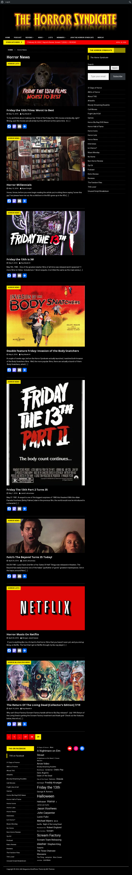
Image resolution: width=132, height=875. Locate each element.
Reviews (29, 37)
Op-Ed (90, 165)
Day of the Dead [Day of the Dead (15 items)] (42, 779)
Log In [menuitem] (7, 2)
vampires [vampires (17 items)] (48, 857)
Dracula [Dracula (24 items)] (59, 779)
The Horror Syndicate (101, 50)
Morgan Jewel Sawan (30, 638)
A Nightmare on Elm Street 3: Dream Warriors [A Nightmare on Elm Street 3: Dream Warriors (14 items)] (48, 759)
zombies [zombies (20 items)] (47, 860)
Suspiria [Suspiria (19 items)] (40, 848)
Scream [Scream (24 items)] (50, 831)
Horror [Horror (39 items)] (51, 801)
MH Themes (50, 869)
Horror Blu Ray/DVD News (98, 122)
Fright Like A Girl (94, 114)
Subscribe (117, 76)
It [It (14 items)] (56, 802)
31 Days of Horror (95, 88)
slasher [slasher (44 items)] (41, 844)
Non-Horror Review (95, 161)
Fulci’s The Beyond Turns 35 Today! (29, 557)
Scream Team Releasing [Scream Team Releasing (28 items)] (49, 839)
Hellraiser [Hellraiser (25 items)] (41, 801)
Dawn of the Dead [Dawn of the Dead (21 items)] (44, 776)
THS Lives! (92, 187)
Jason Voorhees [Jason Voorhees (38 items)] (47, 808)
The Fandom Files (95, 183)
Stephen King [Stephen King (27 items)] (54, 844)
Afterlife (91, 101)
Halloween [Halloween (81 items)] (45, 796)
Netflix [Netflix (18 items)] (39, 824)
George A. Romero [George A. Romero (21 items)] (45, 792)
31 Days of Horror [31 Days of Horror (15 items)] (43, 747)
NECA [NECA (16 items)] (56, 821)
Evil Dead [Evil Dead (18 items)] (40, 783)
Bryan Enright (27, 188)
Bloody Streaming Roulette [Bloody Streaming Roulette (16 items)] (46, 767)
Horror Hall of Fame (96, 127)
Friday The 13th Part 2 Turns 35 (27, 489)
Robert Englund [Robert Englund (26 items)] (54, 827)
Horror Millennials (19, 185)
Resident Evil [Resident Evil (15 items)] (41, 828)
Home (7, 37)
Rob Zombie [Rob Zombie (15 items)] (41, 831)
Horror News (93, 139)
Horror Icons (93, 131)
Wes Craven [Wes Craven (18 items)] (57, 857)
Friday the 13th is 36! (20, 259)
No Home (91, 157)
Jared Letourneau (27, 493)
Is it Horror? (92, 148)
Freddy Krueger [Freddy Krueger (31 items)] (53, 782)
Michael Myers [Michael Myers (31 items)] (45, 820)
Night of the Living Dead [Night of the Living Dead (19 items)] (52, 824)
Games (91, 118)
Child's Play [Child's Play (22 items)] (58, 770)
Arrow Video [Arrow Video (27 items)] (43, 763)
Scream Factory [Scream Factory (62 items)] (49, 835)
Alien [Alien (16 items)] (51, 747)
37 (25, 737)
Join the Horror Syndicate (82, 37)
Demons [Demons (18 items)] (52, 779)
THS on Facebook (17, 748)
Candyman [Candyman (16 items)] (49, 770)
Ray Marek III (26, 114)
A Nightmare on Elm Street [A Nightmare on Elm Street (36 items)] (48, 753)
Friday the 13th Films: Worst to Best (30, 110)
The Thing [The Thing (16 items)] (40, 857)
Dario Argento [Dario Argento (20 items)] (43, 773)
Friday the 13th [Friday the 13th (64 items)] (48, 787)
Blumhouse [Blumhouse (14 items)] (40, 770)
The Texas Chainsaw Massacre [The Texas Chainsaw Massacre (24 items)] (46, 852)
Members (60, 37)
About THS (92, 96)
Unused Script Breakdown (98, 191)
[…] (69, 121)
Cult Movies (92, 109)
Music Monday (94, 152)
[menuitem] (2, 2)
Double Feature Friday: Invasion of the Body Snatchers (43, 351)
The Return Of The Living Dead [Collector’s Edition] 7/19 (43, 705)
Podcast (18, 37)
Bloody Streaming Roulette (99, 105)
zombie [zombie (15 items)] (39, 860)
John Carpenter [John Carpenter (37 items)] (46, 812)
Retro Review (93, 174)
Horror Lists (92, 135)
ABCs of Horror (94, 92)
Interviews (92, 144)
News (40, 37)
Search (91, 64)
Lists (50, 37)
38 (32, 737)
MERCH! (101, 37)
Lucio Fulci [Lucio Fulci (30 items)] (42, 816)
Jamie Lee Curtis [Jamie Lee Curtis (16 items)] (43, 805)
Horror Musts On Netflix (23, 634)
